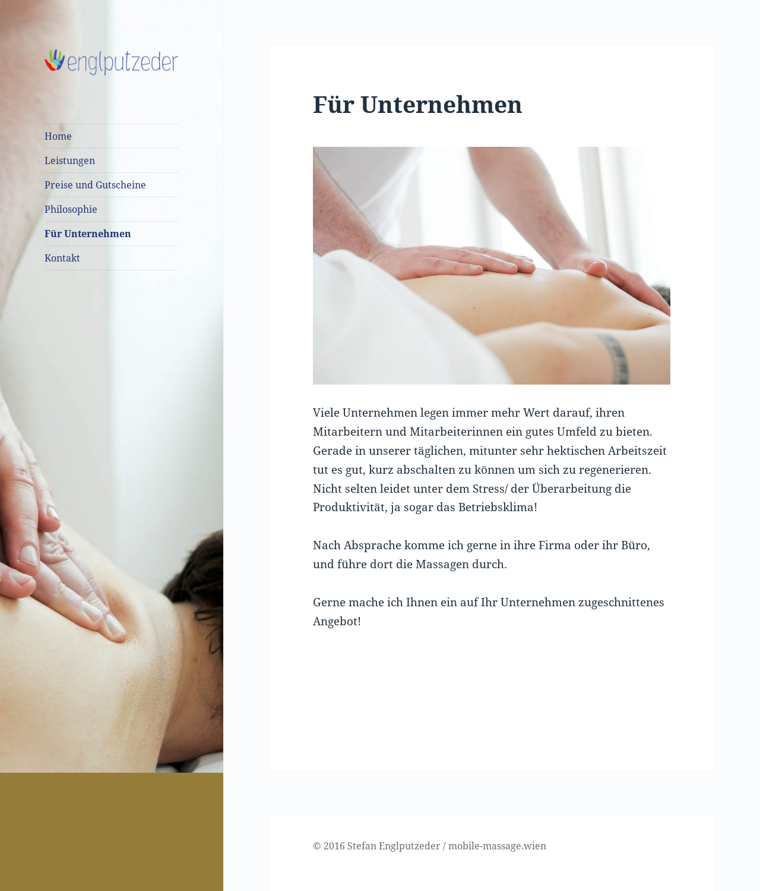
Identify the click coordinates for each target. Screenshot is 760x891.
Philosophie (71, 209)
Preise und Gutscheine (95, 184)
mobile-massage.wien (497, 845)
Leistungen (70, 160)
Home (58, 136)
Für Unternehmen (88, 233)
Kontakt (62, 258)
